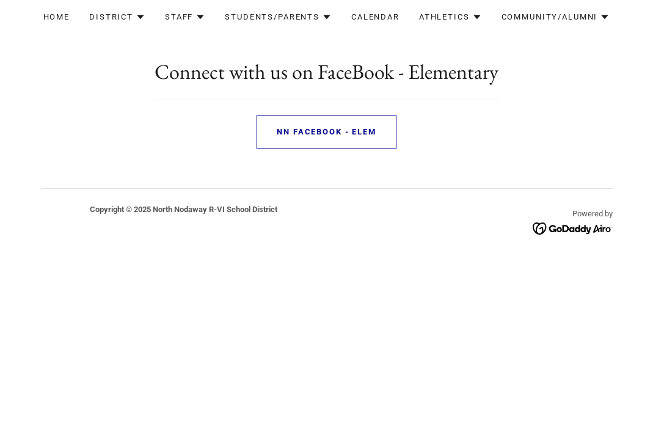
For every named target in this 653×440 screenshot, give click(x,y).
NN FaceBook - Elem (326, 131)
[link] (573, 227)
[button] (117, 17)
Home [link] (56, 16)
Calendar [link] (375, 16)
